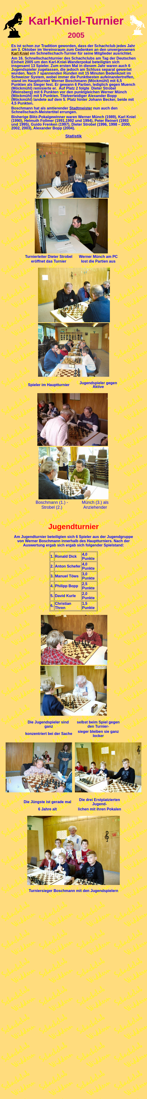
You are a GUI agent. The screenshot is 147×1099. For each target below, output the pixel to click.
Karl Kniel (20, 53)
